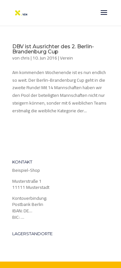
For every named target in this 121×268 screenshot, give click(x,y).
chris (25, 58)
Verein (66, 58)
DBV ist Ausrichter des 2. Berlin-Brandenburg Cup (53, 49)
